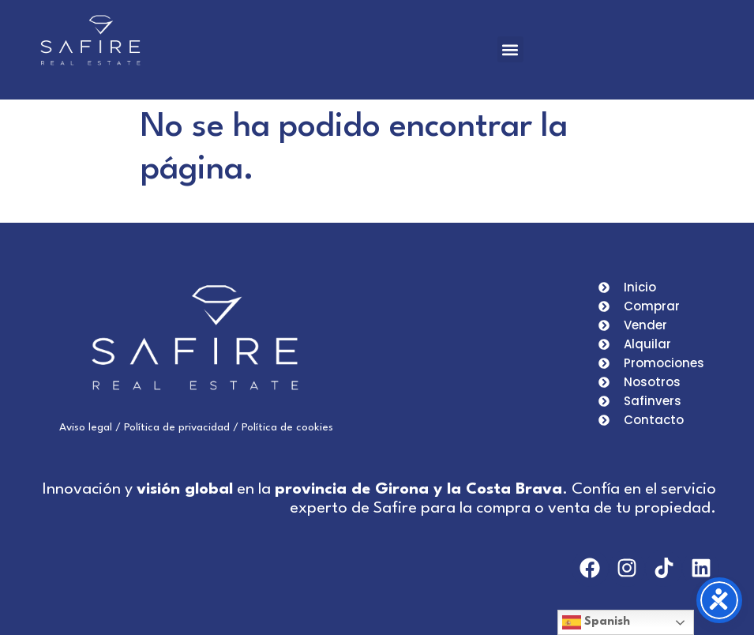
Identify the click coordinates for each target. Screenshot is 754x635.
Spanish (596, 622)
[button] (510, 49)
